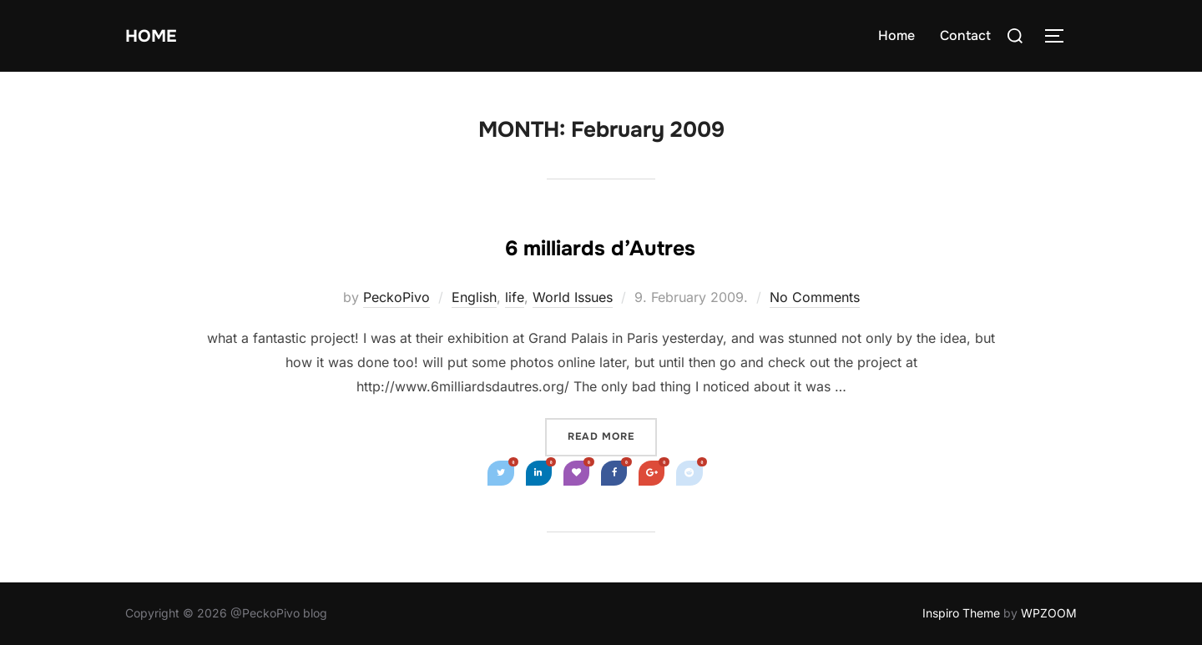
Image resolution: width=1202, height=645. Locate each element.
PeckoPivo (396, 297)
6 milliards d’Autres (600, 243)
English (474, 297)
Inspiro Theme (961, 613)
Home (159, 35)
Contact (965, 35)
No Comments (815, 297)
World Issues (573, 297)
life (514, 297)
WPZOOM (1049, 613)
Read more (612, 435)
